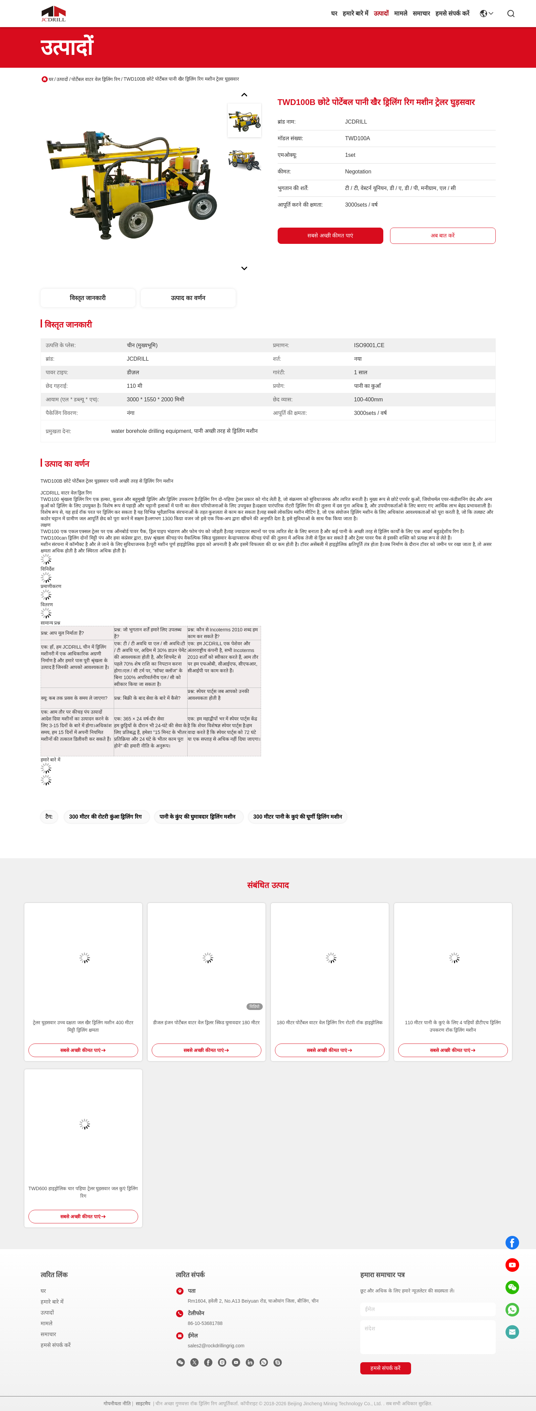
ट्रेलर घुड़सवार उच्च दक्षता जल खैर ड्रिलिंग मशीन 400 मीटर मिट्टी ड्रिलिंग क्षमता (83, 1026)
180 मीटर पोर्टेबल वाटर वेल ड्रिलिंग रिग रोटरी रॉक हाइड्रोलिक (329, 1022)
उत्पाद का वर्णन (188, 298)
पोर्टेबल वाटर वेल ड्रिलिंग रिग (95, 79)
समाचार (421, 13)
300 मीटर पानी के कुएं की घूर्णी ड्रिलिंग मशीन (297, 817)
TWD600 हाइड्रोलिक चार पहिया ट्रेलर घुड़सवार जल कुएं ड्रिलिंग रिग (83, 1192)
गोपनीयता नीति (117, 1403)
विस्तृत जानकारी (88, 298)
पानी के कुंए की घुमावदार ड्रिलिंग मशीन (197, 817)
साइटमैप (143, 1403)
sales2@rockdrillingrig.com (216, 1345)
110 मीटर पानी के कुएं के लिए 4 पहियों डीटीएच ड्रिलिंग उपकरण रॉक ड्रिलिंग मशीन (453, 1026)
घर (334, 13)
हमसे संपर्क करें (452, 13)
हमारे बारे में (355, 13)
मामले (400, 13)
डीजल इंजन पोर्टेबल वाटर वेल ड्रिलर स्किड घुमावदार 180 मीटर (206, 1022)
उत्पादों (381, 13)
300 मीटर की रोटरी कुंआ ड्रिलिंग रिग (105, 817)
